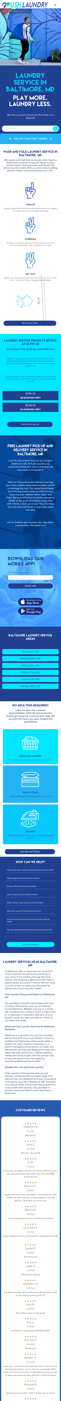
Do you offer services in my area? (21, 886)
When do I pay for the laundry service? (24, 911)
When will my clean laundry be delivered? (25, 903)
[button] (30, 870)
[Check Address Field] (30, 128)
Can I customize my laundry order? (22, 894)
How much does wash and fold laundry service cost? (30, 870)
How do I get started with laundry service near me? (29, 930)
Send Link (30, 585)
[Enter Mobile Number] (30, 577)
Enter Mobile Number (18, 572)
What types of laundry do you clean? (23, 878)
